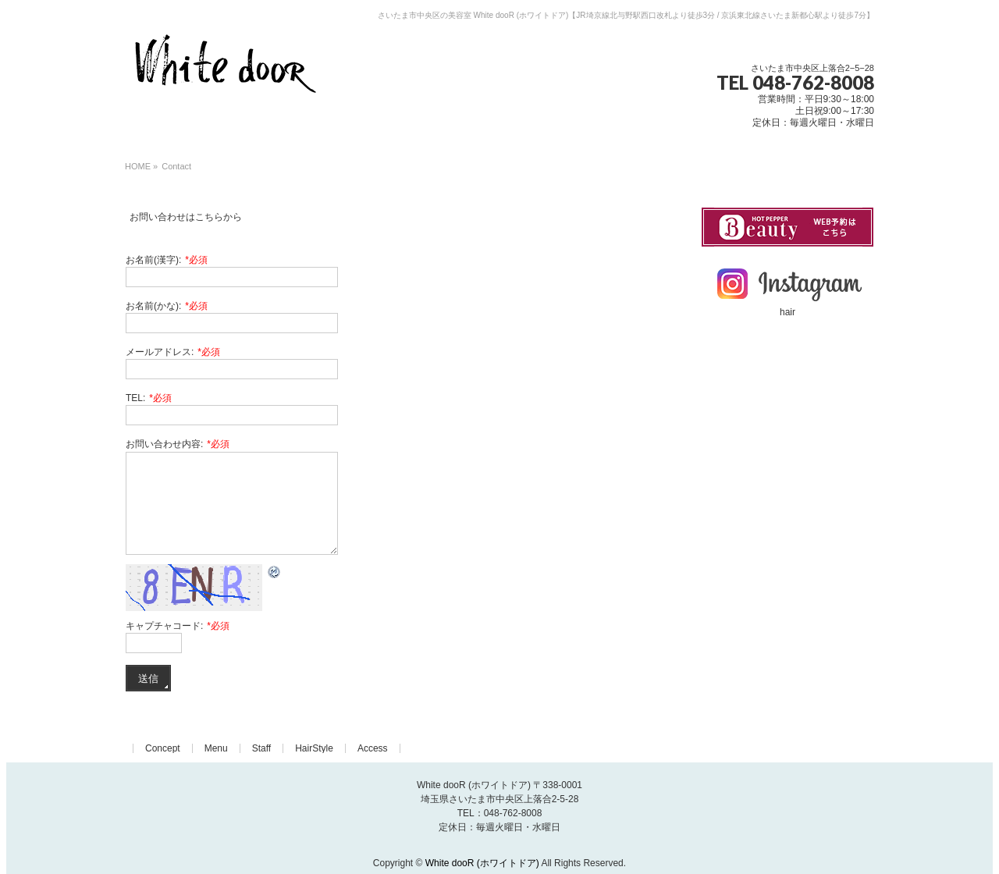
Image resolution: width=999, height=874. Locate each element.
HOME (138, 166)
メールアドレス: (173, 351)
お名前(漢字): (167, 259)
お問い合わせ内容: (177, 444)
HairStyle (314, 748)
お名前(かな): (167, 305)
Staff (261, 748)
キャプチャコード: (177, 625)
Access (372, 748)
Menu (216, 748)
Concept (162, 748)
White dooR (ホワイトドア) (482, 863)
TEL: (149, 398)
